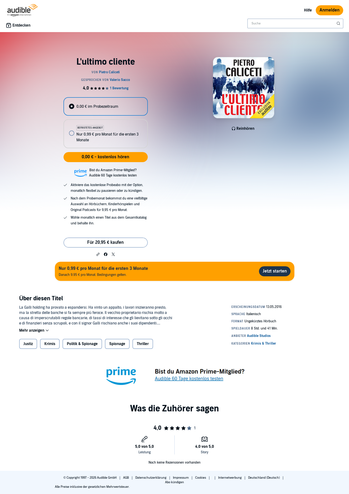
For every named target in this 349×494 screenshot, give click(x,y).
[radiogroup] (105, 122)
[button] (98, 254)
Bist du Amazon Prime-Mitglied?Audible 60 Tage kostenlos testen (113, 172)
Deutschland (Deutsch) (264, 478)
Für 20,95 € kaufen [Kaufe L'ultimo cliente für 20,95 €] (105, 242)
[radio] (105, 106)
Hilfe (308, 10)
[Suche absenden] (339, 23)
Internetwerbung (230, 478)
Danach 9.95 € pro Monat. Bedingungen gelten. (103, 271)
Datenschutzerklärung (151, 478)
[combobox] (295, 23)
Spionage (117, 343)
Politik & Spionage (82, 343)
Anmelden (329, 10)
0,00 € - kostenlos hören (105, 156)
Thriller (143, 343)
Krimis (49, 343)
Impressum (181, 478)
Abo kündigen (174, 482)
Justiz (28, 343)
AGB (126, 478)
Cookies (201, 478)
